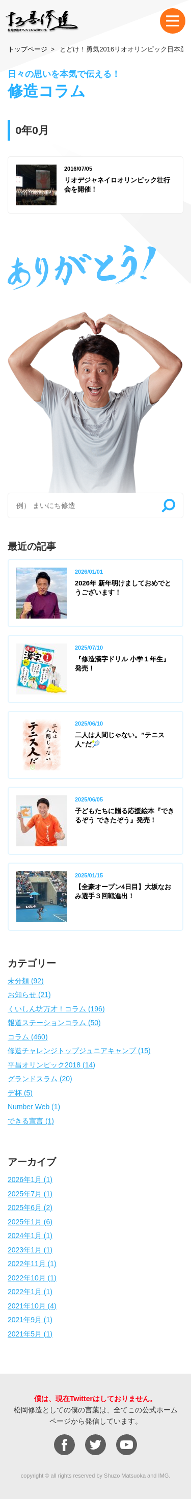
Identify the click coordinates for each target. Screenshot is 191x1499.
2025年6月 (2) (30, 1207)
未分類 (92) (26, 981)
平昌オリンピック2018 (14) (51, 1065)
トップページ (27, 49)
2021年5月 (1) (30, 1334)
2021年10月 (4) (32, 1306)
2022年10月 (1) (32, 1278)
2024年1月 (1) (30, 1236)
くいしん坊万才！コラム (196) (56, 1009)
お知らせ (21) (29, 995)
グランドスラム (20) (40, 1079)
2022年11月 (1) (32, 1264)
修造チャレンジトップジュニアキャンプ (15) (79, 1051)
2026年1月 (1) (30, 1179)
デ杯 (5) (20, 1093)
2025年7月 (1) (30, 1194)
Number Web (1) (34, 1107)
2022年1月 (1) (30, 1292)
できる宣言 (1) (31, 1121)
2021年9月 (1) (30, 1320)
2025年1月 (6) (30, 1222)
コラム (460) (28, 1037)
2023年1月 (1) (30, 1250)
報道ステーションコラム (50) (54, 1023)
